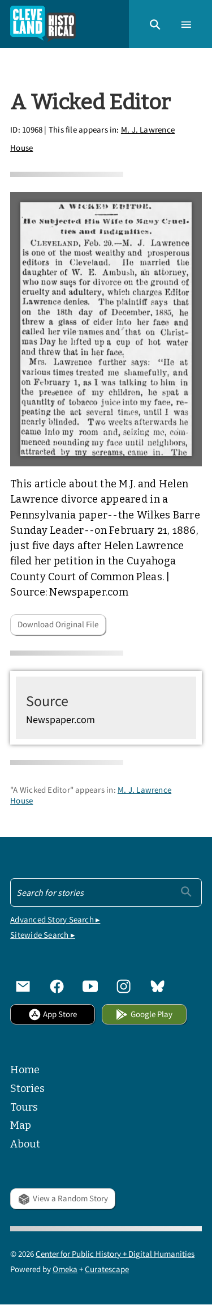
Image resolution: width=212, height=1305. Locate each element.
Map (20, 1125)
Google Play (143, 1014)
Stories (27, 1088)
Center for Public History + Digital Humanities (115, 1253)
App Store (52, 1014)
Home (25, 1070)
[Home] (43, 24)
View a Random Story (62, 1198)
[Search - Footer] (106, 892)
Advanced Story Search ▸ (55, 919)
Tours (24, 1107)
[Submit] (186, 891)
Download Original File (58, 624)
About (25, 1144)
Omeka (65, 1269)
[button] (155, 24)
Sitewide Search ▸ (42, 934)
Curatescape (107, 1269)
